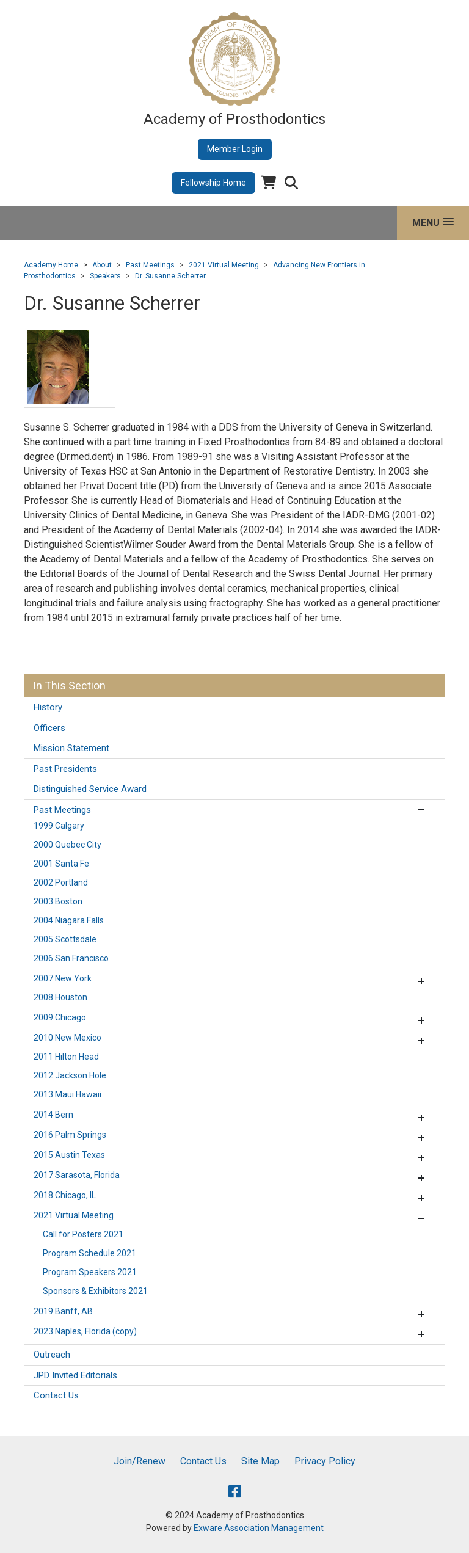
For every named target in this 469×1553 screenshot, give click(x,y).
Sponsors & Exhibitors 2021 (95, 1291)
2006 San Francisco (71, 958)
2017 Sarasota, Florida (77, 1175)
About (102, 265)
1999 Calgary (59, 826)
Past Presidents (65, 768)
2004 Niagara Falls (69, 920)
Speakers (105, 276)
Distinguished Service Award (90, 789)
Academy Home (51, 265)
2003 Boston (58, 901)
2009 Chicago (60, 1017)
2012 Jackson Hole (70, 1075)
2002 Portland (61, 882)
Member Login (235, 149)
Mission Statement (71, 748)
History (48, 707)
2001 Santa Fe (61, 863)
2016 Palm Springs (70, 1135)
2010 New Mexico (67, 1037)
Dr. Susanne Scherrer (170, 276)
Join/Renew (139, 1461)
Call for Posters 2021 (83, 1234)
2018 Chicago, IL (65, 1195)
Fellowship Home (213, 182)
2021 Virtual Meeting (224, 265)
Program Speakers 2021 (90, 1272)
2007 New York (63, 978)
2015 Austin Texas (69, 1155)
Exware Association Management (259, 1528)
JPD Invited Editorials (75, 1375)
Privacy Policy (324, 1461)
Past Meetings (150, 265)
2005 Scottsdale (65, 939)
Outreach (52, 1354)
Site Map (260, 1461)
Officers (49, 727)
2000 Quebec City (67, 844)
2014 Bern (53, 1114)
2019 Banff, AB (63, 1311)
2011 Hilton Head (66, 1056)
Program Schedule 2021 (89, 1253)
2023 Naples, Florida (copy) (85, 1331)
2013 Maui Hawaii (67, 1094)
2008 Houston (60, 997)
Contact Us (56, 1395)
